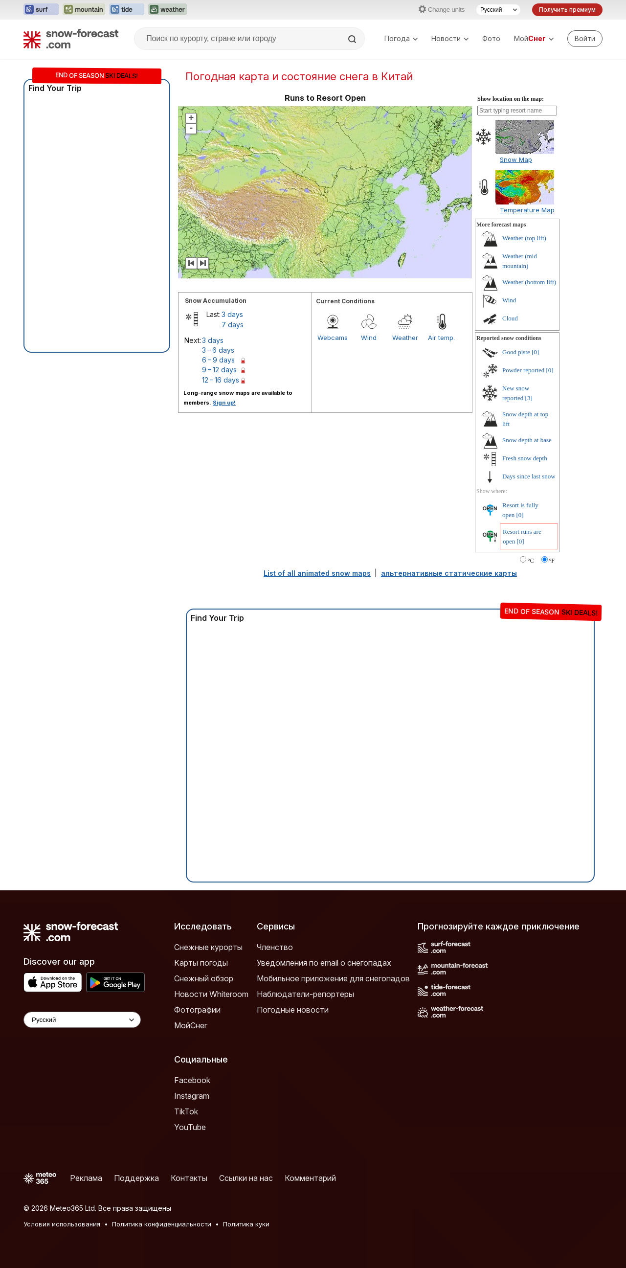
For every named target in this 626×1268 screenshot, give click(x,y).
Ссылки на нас (246, 1178)
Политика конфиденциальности (161, 1224)
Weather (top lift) (524, 238)
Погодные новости (293, 1010)
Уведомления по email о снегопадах (324, 963)
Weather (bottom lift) (529, 282)
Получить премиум (567, 9)
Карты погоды (201, 963)
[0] (535, 352)
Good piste (516, 352)
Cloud (510, 318)
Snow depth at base (527, 440)
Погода (401, 38)
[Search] (353, 39)
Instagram (191, 1096)
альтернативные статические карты (449, 573)
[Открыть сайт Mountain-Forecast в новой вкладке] (84, 9)
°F (552, 560)
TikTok (186, 1111)
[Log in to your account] (585, 38)
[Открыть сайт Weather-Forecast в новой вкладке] (167, 9)
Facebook (192, 1080)
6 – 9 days (218, 360)
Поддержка (136, 1178)
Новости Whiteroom (211, 994)
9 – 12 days (219, 369)
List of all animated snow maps (317, 573)
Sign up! (224, 402)
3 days (232, 314)
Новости (450, 38)
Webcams (332, 337)
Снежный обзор (203, 978)
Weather (405, 337)
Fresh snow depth (524, 458)
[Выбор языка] (498, 9)
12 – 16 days (220, 380)
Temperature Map (527, 210)
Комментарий (310, 1178)
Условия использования (61, 1224)
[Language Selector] (82, 1020)
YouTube (190, 1127)
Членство (275, 947)
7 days (233, 324)
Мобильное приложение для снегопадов (333, 978)
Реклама (86, 1178)
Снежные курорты (208, 947)
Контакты (189, 1178)
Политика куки (246, 1224)
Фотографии (197, 1010)
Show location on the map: (510, 98)
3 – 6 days (218, 350)
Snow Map (516, 159)
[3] (529, 398)
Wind (369, 337)
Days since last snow (529, 476)
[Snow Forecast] (70, 38)
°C (531, 560)
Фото (491, 38)
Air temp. (441, 337)
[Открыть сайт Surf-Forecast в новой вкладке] (41, 9)
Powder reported (523, 370)
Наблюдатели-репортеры (305, 994)
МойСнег (190, 1025)
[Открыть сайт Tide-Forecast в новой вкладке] (126, 9)
